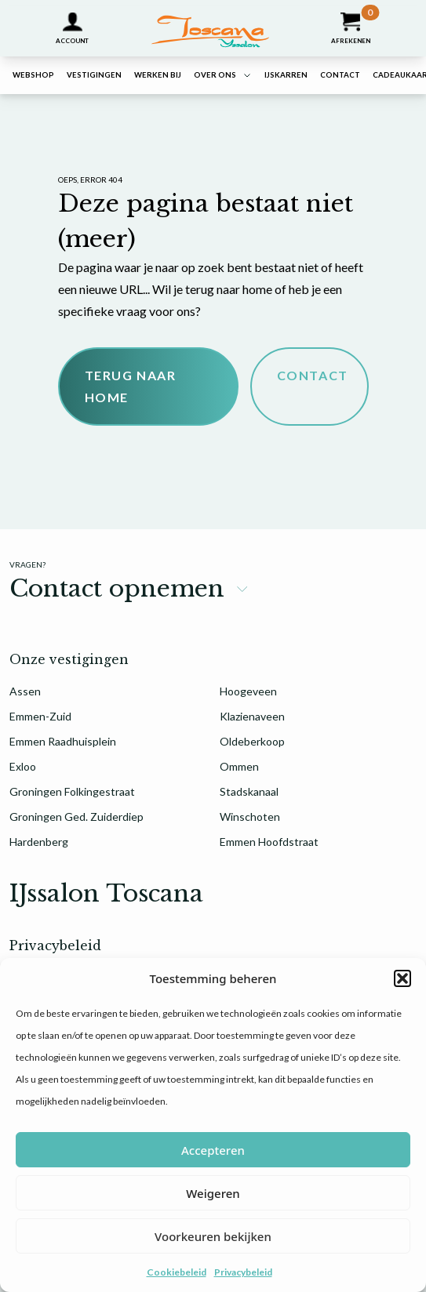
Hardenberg (38, 841)
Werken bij (157, 75)
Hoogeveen (248, 691)
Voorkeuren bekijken (213, 1236)
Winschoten (250, 816)
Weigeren (212, 1193)
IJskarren (286, 75)
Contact (340, 75)
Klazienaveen (252, 716)
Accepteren (213, 1150)
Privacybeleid (243, 1272)
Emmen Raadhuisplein (62, 741)
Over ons (215, 75)
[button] (402, 978)
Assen (25, 691)
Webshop (33, 75)
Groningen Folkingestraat (72, 791)
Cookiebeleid (176, 1272)
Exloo (22, 766)
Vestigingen (94, 75)
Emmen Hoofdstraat (269, 841)
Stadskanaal (249, 791)
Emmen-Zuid (40, 716)
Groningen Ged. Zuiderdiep (76, 816)
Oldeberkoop (252, 741)
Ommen (239, 766)
